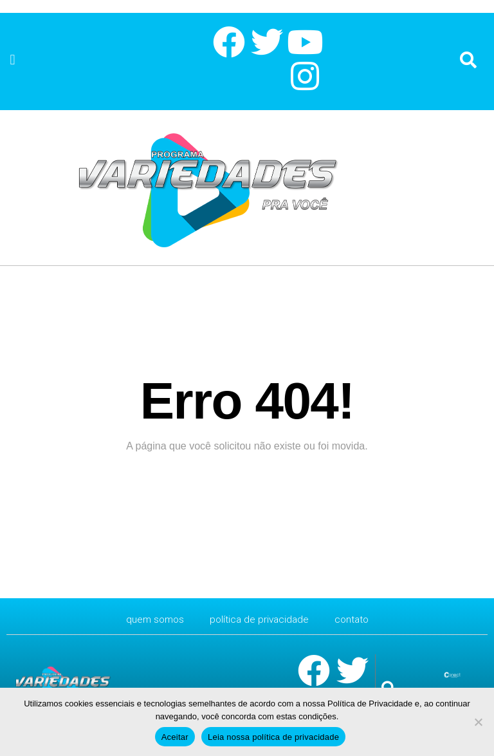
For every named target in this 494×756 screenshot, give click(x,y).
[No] (477, 721)
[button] (12, 60)
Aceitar (174, 737)
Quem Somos (152, 619)
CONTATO (354, 619)
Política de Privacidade (259, 619)
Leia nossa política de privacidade (273, 737)
